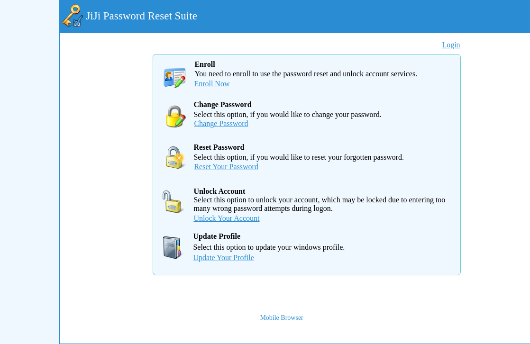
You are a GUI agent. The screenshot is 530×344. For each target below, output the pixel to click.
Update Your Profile (223, 257)
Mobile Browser (281, 317)
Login (451, 45)
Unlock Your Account (226, 218)
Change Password (221, 123)
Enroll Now (211, 84)
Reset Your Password (226, 167)
